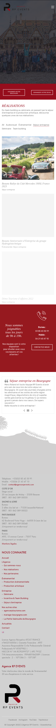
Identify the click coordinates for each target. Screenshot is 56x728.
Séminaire (6, 129)
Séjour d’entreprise (13, 602)
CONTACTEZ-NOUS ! (42, 347)
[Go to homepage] (17, 7)
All (3, 125)
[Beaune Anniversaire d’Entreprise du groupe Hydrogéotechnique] (28, 218)
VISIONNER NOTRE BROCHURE (14, 92)
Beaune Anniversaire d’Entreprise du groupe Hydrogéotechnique (24, 245)
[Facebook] (13, 720)
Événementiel (25, 125)
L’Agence (6, 562)
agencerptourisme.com (14, 610)
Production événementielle (16, 582)
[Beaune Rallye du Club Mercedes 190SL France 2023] (28, 160)
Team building (19, 129)
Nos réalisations (11, 569)
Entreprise (6, 591)
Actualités (7, 624)
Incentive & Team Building (16, 598)
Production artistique (14, 586)
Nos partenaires (11, 573)
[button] (52, 7)
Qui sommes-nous (12, 565)
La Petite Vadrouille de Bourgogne (20, 619)
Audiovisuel (11, 125)
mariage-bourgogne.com (15, 615)
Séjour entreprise (41, 125)
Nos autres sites (9, 607)
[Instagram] (23, 720)
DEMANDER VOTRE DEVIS (42, 92)
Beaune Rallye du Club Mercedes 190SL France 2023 (26, 187)
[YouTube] (33, 720)
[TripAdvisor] (43, 720)
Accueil (5, 558)
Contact (6, 628)
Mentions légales (9, 543)
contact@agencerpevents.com (21, 484)
